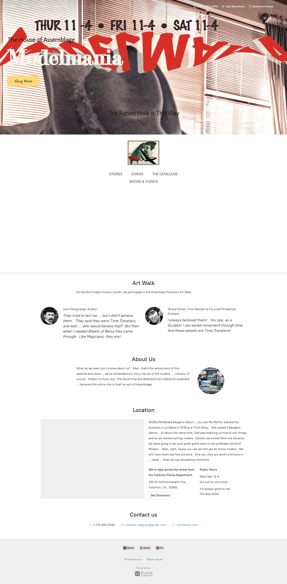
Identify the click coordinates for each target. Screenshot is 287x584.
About (25, 6)
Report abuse (154, 559)
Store (11, 6)
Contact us (61, 6)
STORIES (115, 174)
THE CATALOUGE (165, 174)
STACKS (137, 174)
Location (42, 6)
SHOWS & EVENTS (143, 182)
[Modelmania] (143, 152)
